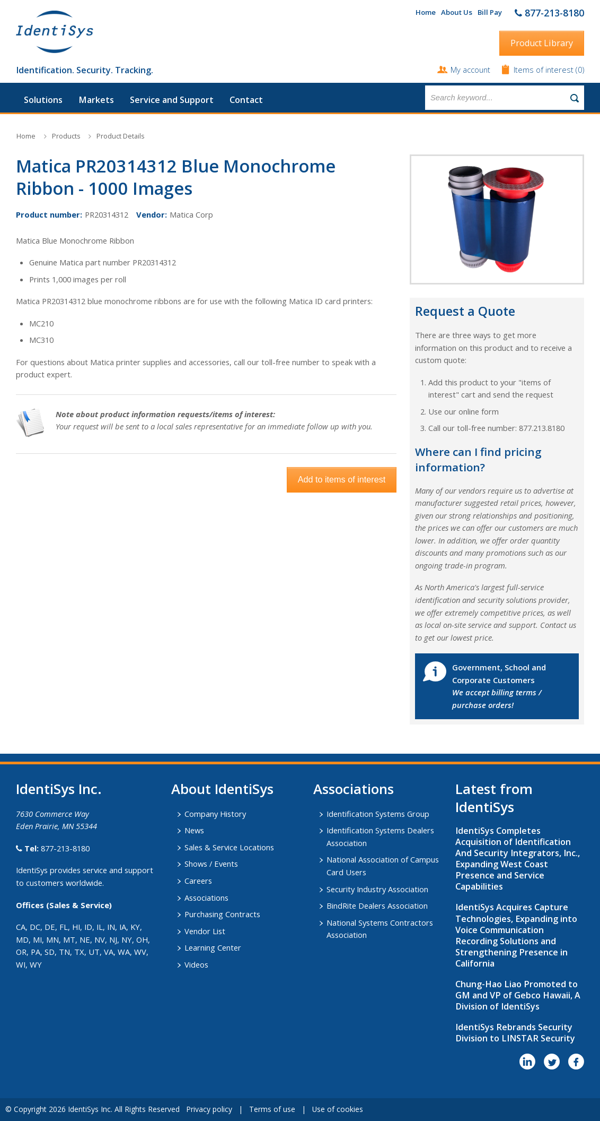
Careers (198, 880)
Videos (196, 964)
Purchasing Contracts (222, 914)
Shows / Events (211, 863)
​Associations (353, 788)
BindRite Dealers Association (377, 905)
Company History (215, 813)
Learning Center (212, 947)
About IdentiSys (222, 788)
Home (426, 12)
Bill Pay (490, 12)
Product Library (541, 43)
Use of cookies (337, 1109)
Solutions (43, 100)
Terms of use (272, 1109)
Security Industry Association (377, 889)
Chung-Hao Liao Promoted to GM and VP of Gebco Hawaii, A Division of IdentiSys (517, 995)
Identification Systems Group (378, 813)
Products (66, 136)
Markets (96, 100)
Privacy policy (209, 1109)
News (194, 830)
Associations (206, 897)
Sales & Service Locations (229, 847)
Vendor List (204, 931)
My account (470, 69)
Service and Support (172, 100)
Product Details (120, 136)
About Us (456, 12)
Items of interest (545, 69)
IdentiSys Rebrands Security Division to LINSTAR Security (515, 1032)
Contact (246, 100)
